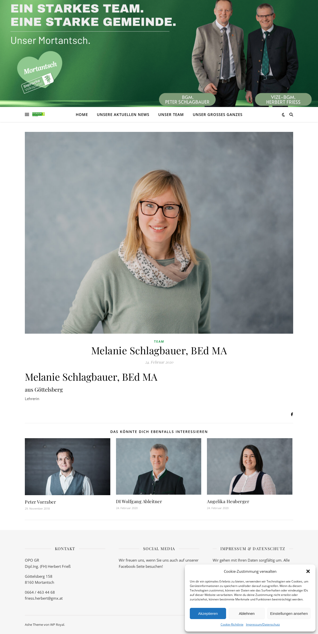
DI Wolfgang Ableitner (139, 501)
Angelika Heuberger (228, 501)
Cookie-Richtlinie (232, 624)
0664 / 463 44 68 (40, 592)
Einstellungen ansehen (289, 613)
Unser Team (171, 114)
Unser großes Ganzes (217, 114)
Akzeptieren (208, 613)
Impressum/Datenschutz (263, 624)
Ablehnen (246, 613)
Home (82, 114)
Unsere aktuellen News (123, 114)
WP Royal (57, 624)
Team (159, 341)
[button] (308, 571)
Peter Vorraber (40, 502)
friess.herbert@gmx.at (44, 598)
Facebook (127, 566)
